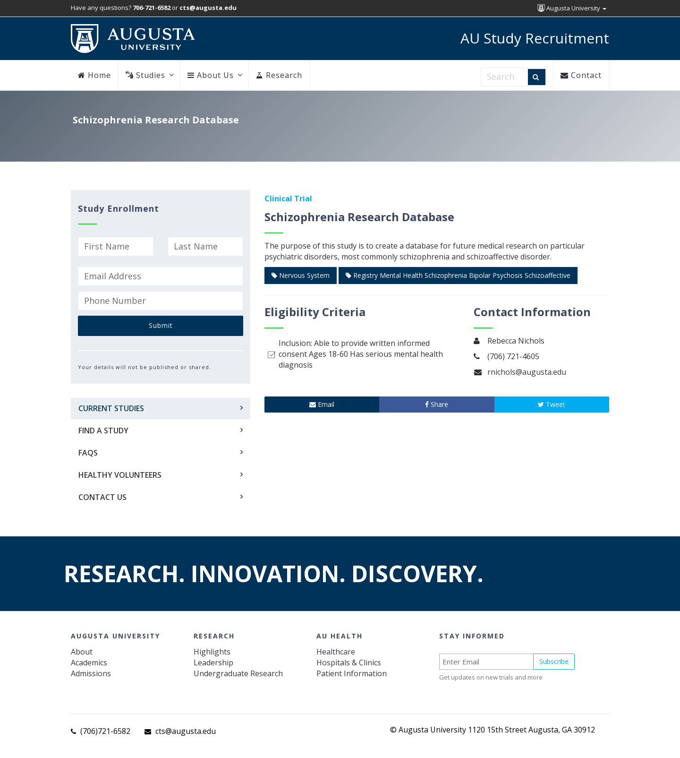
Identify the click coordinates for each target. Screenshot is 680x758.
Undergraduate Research (238, 673)
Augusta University (571, 8)
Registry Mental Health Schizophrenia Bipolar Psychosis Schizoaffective (458, 275)
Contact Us (102, 497)
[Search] (536, 77)
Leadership (213, 662)
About (82, 651)
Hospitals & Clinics (348, 662)
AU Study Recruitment (534, 38)
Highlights (212, 651)
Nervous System (301, 275)
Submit (161, 325)
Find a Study (103, 430)
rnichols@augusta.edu (526, 372)
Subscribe (554, 661)
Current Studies (111, 408)
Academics (89, 662)
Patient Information (351, 673)
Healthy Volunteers (120, 475)
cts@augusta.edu (185, 731)
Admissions (91, 673)
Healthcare (335, 651)
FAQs (88, 453)
